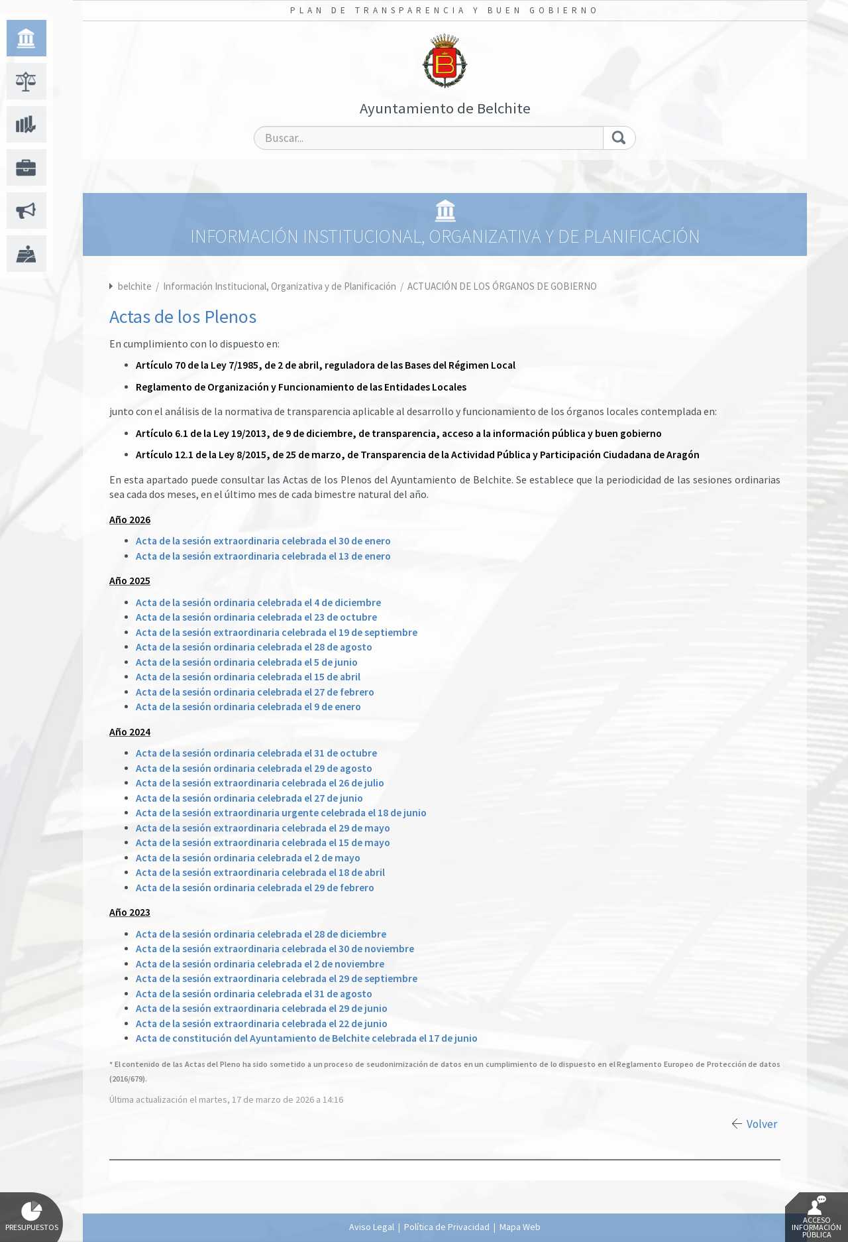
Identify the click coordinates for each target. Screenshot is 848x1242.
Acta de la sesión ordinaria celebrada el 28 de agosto (254, 647)
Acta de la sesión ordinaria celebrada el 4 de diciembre (258, 602)
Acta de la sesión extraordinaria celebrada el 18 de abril (260, 872)
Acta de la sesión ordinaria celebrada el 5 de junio (247, 662)
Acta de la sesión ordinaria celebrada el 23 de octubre (256, 617)
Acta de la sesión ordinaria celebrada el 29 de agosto (254, 768)
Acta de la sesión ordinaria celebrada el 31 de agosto (254, 993)
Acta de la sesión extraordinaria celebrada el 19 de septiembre (276, 632)
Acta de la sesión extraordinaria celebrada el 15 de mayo (263, 842)
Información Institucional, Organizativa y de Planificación (280, 286)
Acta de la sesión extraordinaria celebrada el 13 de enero (263, 556)
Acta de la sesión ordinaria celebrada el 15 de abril (248, 676)
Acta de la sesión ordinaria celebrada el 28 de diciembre (261, 934)
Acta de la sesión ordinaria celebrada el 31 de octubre (256, 753)
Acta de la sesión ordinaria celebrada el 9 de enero (248, 706)
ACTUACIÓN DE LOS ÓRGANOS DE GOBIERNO (502, 286)
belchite (135, 286)
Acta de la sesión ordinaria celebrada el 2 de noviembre (260, 964)
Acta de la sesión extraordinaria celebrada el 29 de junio (262, 1008)
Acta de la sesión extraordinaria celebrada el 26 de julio (260, 782)
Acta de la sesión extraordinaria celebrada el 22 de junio (262, 1023)
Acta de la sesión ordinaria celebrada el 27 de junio (249, 798)
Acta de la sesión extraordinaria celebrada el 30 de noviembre (275, 948)
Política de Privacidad (447, 1227)
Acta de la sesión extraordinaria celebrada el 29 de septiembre (276, 978)
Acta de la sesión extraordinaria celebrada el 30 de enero (263, 540)
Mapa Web (520, 1227)
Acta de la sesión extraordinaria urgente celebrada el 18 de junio (281, 812)
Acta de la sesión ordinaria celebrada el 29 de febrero (255, 887)
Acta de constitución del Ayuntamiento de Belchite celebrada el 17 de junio (307, 1038)
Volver (762, 1124)
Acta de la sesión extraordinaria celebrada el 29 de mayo (263, 828)
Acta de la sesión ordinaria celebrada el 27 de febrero (255, 692)
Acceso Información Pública (816, 1217)
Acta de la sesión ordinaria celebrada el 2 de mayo (248, 857)
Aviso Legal (371, 1227)
